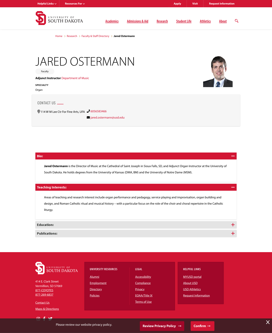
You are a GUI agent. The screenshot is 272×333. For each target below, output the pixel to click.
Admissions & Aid (137, 21)
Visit (195, 3)
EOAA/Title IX (143, 295)
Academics (112, 21)
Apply (177, 3)
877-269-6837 (44, 295)
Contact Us (42, 303)
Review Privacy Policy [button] (159, 326)
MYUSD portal (192, 277)
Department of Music (75, 78)
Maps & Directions (47, 309)
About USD (190, 283)
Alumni (94, 277)
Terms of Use (143, 302)
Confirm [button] (200, 326)
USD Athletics (192, 289)
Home (58, 36)
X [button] (268, 322)
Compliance (143, 283)
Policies (95, 295)
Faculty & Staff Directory (95, 36)
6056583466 (99, 111)
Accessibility (143, 277)
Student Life (184, 21)
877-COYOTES (44, 290)
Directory (96, 289)
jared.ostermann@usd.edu (108, 117)
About (223, 21)
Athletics (205, 21)
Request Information (222, 3)
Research (162, 21)
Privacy (139, 289)
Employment (98, 283)
